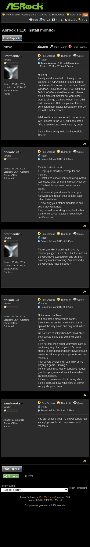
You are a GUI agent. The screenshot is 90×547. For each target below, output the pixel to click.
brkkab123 (12, 152)
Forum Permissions (79, 488)
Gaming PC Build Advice (51, 14)
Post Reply (11, 38)
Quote (80, 56)
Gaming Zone (29, 14)
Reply (44, 59)
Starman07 (12, 56)
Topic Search (58, 47)
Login (85, 20)
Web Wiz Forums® (48, 497)
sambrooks (13, 403)
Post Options (46, 56)
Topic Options (77, 47)
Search (47, 20)
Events (57, 20)
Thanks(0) (64, 56)
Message (42, 46)
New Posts (76, 14)
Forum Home (12, 14)
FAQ (35, 20)
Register (72, 20)
